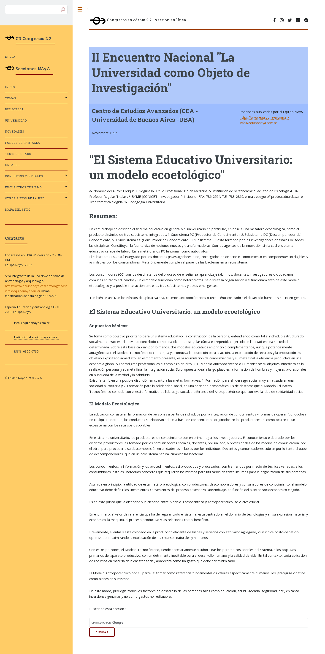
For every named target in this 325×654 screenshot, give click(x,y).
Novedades (14, 131)
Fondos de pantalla (22, 142)
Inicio (10, 56)
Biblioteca (14, 109)
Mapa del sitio (17, 209)
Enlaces (12, 165)
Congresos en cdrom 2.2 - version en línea (137, 21)
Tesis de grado (18, 154)
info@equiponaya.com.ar (258, 122)
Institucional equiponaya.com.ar (36, 337)
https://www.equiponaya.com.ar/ (264, 117)
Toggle (80, 9)
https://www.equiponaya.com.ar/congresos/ (36, 286)
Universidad (16, 120)
